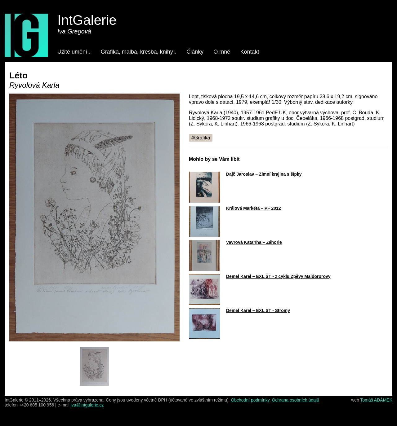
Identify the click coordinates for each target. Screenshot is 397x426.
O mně (221, 52)
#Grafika (200, 137)
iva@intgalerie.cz (87, 404)
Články (194, 52)
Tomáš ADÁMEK (376, 399)
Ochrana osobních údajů (295, 399)
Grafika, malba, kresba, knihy (139, 52)
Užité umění (74, 52)
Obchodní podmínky (250, 399)
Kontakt (249, 52)
